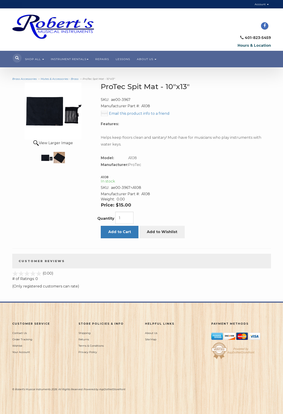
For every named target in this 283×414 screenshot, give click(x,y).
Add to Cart (119, 232)
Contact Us (19, 333)
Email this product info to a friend (139, 113)
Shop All (34, 59)
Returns (84, 339)
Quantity (105, 218)
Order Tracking (22, 339)
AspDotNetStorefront (112, 389)
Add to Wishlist (162, 232)
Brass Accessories (24, 78)
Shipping (85, 333)
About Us (146, 59)
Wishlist (17, 345)
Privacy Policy (88, 352)
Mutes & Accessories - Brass (60, 78)
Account (262, 4)
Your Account (21, 352)
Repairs (102, 59)
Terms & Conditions (91, 345)
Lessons (123, 59)
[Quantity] (124, 218)
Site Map (150, 339)
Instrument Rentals (70, 59)
